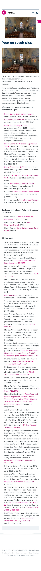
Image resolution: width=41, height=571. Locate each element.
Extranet (15, 550)
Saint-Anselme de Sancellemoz (25, 192)
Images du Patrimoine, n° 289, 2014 (19, 482)
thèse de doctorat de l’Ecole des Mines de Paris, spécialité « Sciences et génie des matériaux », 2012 (21, 353)
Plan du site (6, 550)
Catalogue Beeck (11, 295)
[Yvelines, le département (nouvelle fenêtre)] (8, 12)
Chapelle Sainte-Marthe (14, 120)
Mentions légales (8, 553)
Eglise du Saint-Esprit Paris (15, 126)
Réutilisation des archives (28, 550)
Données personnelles (24, 553)
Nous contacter (22, 555)
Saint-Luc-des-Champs (28, 200)
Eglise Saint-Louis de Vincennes (18, 167)
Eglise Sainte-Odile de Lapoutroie (18, 114)
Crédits (31, 555)
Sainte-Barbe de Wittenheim (22, 183)
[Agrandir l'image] (20, 60)
